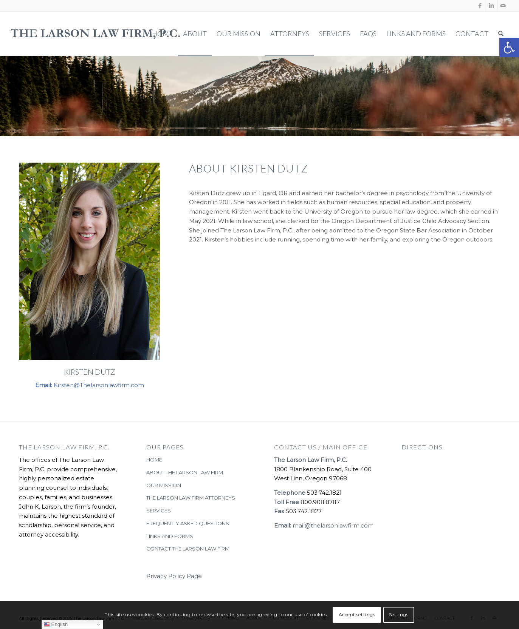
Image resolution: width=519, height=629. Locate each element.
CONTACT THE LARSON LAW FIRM (187, 549)
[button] (509, 47)
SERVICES (158, 511)
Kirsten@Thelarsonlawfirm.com (99, 385)
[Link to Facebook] (480, 5)
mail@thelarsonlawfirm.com (333, 525)
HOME (154, 460)
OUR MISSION (163, 485)
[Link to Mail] (503, 5)
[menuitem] (162, 34)
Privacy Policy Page (174, 576)
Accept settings (357, 614)
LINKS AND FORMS (169, 536)
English (56, 624)
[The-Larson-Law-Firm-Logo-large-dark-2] (95, 34)
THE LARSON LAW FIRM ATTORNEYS (190, 498)
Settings (399, 614)
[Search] (500, 34)
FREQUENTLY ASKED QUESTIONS (187, 523)
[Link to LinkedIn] (491, 5)
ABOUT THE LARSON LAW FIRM (184, 472)
